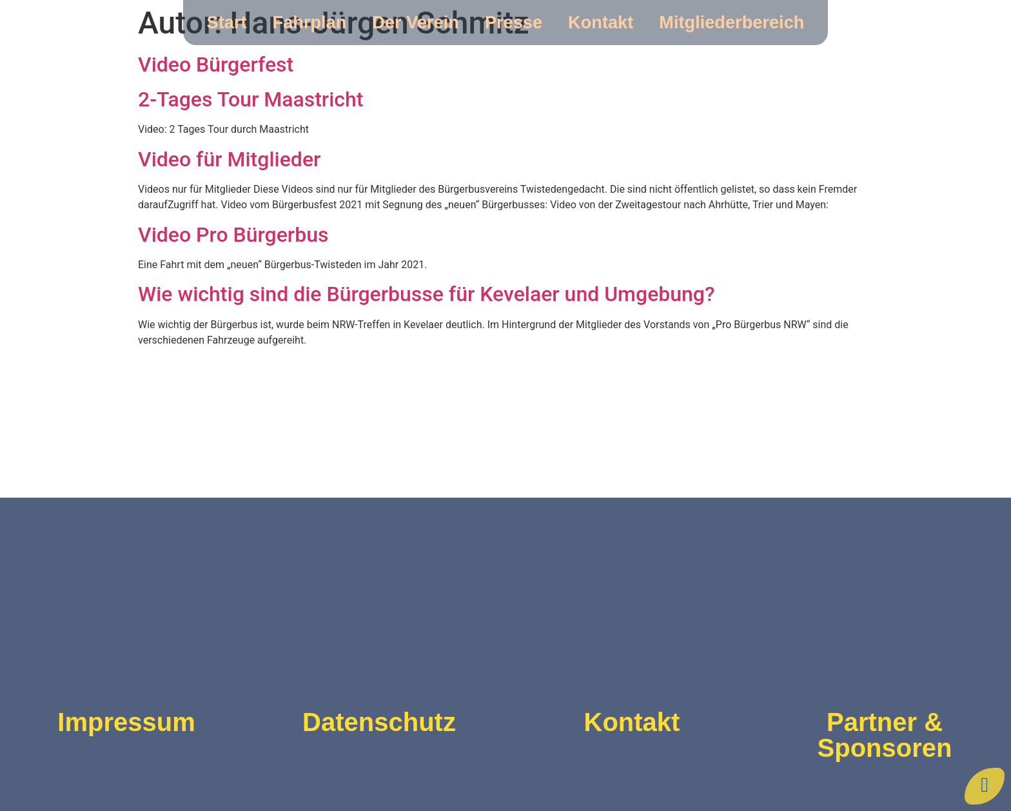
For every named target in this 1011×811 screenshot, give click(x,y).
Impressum (126, 722)
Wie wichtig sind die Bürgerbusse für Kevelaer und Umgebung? (426, 294)
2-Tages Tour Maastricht (250, 99)
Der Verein (415, 22)
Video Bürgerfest (215, 64)
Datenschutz (379, 722)
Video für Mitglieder (229, 159)
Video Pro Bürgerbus (233, 234)
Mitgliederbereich (731, 22)
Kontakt (600, 22)
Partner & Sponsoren (885, 735)
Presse (513, 22)
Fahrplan (310, 22)
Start (227, 22)
